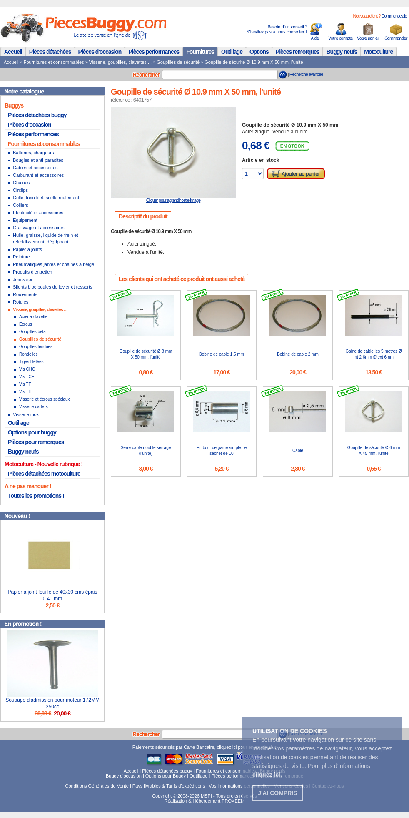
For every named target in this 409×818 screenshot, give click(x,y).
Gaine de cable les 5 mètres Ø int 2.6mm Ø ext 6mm (373, 354)
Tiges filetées (31, 361)
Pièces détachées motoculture (44, 473)
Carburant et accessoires (38, 175)
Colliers (20, 205)
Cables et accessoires (35, 167)
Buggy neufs (341, 51)
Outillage (231, 51)
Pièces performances (153, 51)
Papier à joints (27, 249)
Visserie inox (26, 414)
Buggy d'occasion (124, 775)
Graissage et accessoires (39, 227)
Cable (297, 450)
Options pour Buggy (165, 775)
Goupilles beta (32, 331)
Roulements (25, 294)
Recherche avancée (306, 74)
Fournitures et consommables (54, 62)
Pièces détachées (50, 51)
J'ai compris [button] (277, 793)
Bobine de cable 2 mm (298, 354)
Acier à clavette (33, 316)
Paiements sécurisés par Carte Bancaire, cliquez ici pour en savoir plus (204, 747)
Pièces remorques (297, 51)
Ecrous (25, 324)
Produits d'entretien (32, 271)
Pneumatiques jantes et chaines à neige (53, 264)
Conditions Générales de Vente (97, 785)
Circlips (20, 190)
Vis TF (25, 384)
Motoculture (378, 51)
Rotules (20, 301)
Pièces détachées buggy (37, 115)
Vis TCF (26, 376)
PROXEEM (233, 800)
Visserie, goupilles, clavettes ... (120, 62)
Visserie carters (33, 406)
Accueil (13, 51)
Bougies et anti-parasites (38, 160)
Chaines (21, 182)
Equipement (25, 220)
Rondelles (28, 354)
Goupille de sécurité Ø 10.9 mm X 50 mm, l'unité (253, 62)
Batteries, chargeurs (33, 152)
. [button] (267, 774)
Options (259, 51)
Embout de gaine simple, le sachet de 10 (222, 450)
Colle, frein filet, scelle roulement (46, 197)
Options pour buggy (32, 432)
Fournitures (200, 51)
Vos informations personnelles (239, 785)
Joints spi (22, 279)
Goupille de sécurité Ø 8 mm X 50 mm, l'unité (146, 354)
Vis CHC (27, 369)
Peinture (21, 256)
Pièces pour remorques (36, 442)
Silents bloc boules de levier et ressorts (52, 286)
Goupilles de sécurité (178, 62)
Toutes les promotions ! (36, 495)
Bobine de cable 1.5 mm (221, 354)
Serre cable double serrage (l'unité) (146, 450)
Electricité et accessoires (38, 212)
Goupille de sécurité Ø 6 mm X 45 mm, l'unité (373, 450)
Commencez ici (394, 15)
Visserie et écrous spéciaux (44, 399)
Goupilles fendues (35, 346)
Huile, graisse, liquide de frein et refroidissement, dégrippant (45, 238)
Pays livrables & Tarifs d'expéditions (168, 785)
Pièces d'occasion (100, 51)
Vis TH (25, 391)
